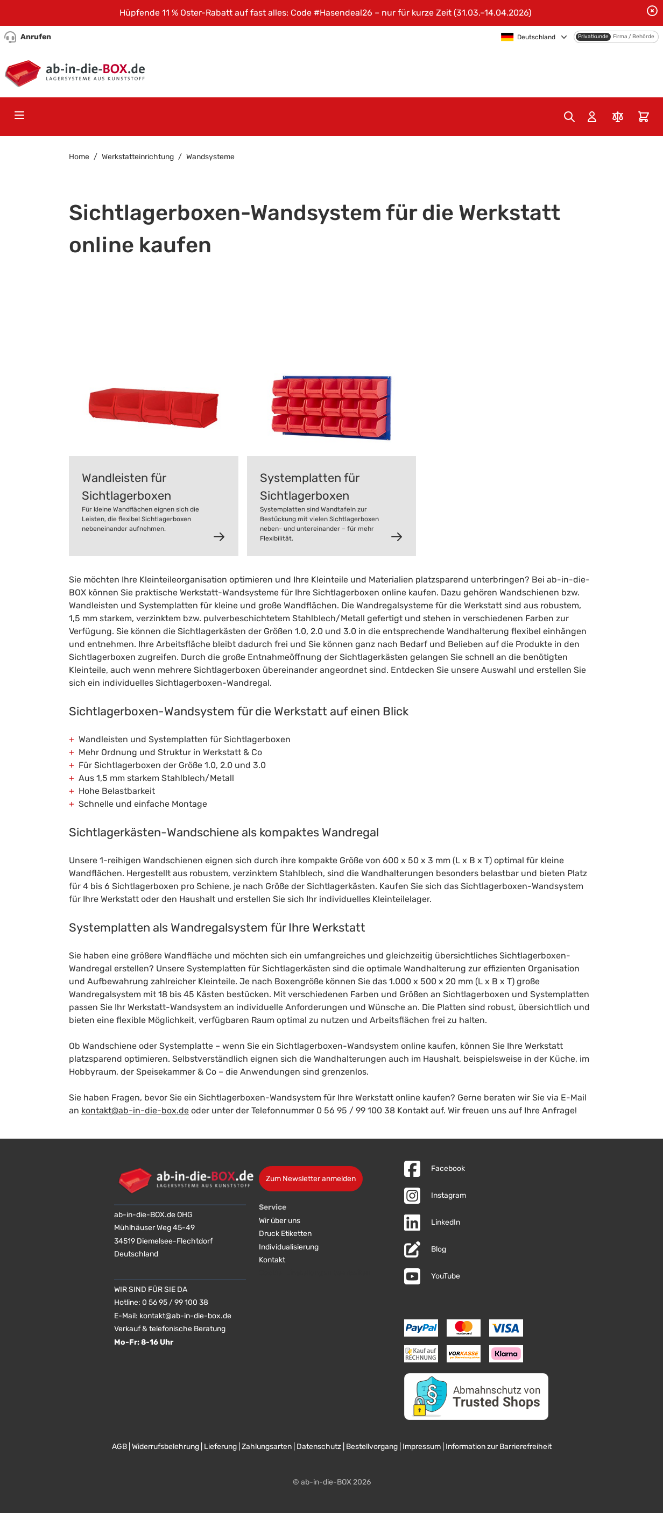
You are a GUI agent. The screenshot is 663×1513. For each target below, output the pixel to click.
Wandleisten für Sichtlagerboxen (126, 487)
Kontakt (272, 1260)
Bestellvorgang (372, 1446)
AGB (119, 1446)
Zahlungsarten (267, 1446)
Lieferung (220, 1446)
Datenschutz (319, 1446)
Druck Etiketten (285, 1233)
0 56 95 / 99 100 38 (175, 1302)
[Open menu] (19, 115)
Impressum (422, 1446)
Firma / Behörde (633, 36)
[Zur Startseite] (77, 71)
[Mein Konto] (592, 116)
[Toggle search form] (569, 116)
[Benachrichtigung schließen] (652, 10)
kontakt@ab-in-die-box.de (135, 1110)
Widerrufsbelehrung (165, 1446)
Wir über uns (279, 1220)
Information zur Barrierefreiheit (499, 1446)
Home (79, 156)
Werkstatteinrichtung (138, 156)
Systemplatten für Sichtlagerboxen (309, 487)
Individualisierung (289, 1247)
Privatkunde (593, 36)
